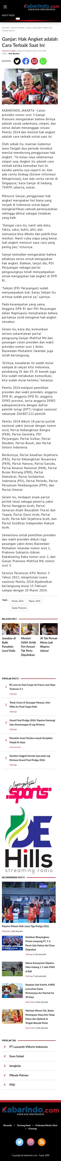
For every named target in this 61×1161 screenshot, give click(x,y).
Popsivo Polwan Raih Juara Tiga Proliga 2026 (25, 926)
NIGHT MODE (8, 15)
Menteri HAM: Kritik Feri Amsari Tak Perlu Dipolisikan (28, 646)
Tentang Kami (24, 1125)
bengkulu (15, 1066)
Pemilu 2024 (17, 601)
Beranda (5, 27)
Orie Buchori (13, 53)
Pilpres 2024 (34, 601)
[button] (5, 7)
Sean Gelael (16, 1056)
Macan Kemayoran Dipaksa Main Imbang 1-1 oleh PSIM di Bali (40, 967)
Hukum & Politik (17, 27)
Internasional (14, 747)
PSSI (12, 1084)
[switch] (18, 19)
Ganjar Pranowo (19, 607)
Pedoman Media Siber (46, 1125)
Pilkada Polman (18, 1075)
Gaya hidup (30, 1002)
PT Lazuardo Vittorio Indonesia (28, 1046)
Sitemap (32, 1128)
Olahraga (13, 694)
